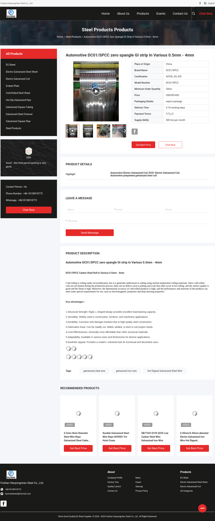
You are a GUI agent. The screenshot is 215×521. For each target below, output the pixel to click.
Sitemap (139, 486)
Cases (138, 482)
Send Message (90, 232)
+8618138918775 (27, 200)
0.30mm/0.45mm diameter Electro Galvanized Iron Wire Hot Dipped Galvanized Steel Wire (194, 437)
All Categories (186, 491)
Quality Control (114, 486)
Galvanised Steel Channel (19, 114)
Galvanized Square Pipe (18, 121)
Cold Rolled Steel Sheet (18, 93)
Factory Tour (113, 482)
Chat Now (29, 209)
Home (60, 36)
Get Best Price (143, 145)
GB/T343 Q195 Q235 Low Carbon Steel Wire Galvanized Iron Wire (154, 437)
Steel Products (73, 36)
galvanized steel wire (94, 371)
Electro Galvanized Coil (18, 79)
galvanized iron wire (126, 371)
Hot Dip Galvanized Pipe (18, 100)
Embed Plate (12, 86)
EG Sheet (10, 64)
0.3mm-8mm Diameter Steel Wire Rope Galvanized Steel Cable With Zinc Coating (76, 437)
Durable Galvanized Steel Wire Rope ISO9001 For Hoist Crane (116, 437)
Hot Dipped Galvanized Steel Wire (164, 371)
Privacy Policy (141, 491)
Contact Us (112, 491)
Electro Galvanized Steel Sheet (22, 71)
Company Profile (115, 478)
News (138, 478)
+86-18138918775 (33, 193)
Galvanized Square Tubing (19, 107)
